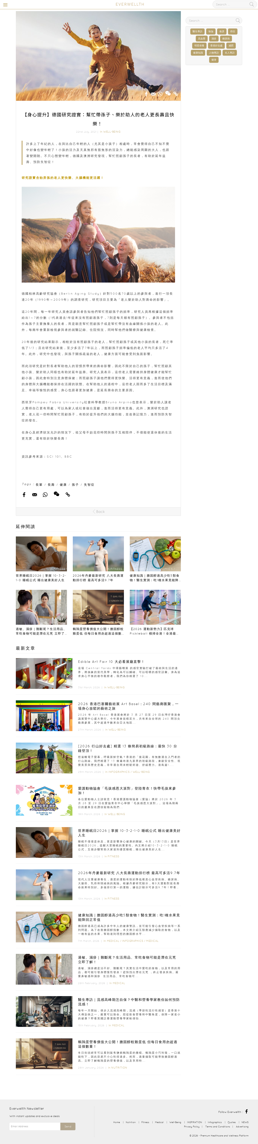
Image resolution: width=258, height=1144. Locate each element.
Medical (113, 940)
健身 (213, 59)
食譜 (221, 31)
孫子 (75, 484)
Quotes (232, 1122)
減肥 (231, 45)
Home (116, 1122)
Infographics (119, 771)
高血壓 (201, 38)
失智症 (89, 484)
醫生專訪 (197, 31)
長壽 (51, 484)
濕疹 (213, 38)
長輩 (39, 484)
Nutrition (119, 1067)
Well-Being (112, 131)
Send (67, 1126)
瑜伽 (210, 31)
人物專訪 (214, 52)
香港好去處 (216, 45)
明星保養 (199, 45)
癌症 (232, 31)
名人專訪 (230, 52)
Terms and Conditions (217, 1126)
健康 (63, 484)
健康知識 (198, 52)
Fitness (113, 856)
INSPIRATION (194, 1122)
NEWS (245, 1122)
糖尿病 (226, 38)
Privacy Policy (192, 1126)
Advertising (242, 1126)
